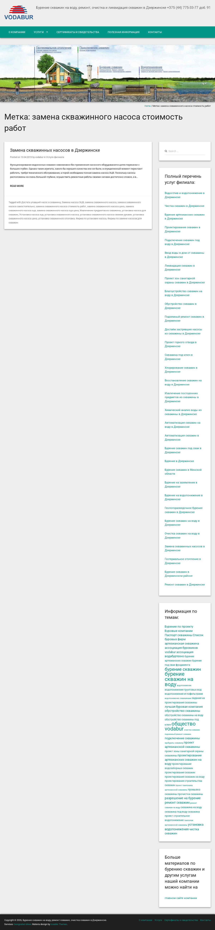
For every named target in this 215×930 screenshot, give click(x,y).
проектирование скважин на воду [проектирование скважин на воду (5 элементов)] (185, 776)
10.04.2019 (26, 157)
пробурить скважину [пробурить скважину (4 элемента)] (174, 743)
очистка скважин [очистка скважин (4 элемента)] (192, 730)
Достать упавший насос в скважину (41, 202)
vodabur (39, 157)
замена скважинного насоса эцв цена (58, 210)
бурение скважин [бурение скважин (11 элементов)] (183, 669)
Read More (17, 186)
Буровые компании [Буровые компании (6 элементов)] (179, 631)
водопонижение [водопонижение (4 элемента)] (184, 685)
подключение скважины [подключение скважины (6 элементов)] (182, 738)
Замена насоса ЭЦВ (73, 202)
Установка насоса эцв (31, 214)
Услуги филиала (55, 157)
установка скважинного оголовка (56, 218)
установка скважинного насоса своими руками (106, 214)
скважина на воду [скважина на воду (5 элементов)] (191, 807)
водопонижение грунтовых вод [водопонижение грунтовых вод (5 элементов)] (183, 689)
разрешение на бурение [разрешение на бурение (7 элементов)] (183, 798)
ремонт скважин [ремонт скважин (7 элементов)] (177, 803)
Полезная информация (124, 32)
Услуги (39, 32)
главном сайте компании (181, 898)
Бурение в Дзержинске (179, 461)
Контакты (155, 32)
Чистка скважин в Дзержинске (184, 206)
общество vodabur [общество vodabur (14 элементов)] (180, 726)
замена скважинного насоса (100, 202)
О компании (17, 32)
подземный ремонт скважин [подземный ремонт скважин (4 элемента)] (178, 734)
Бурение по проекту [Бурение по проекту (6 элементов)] (179, 626)
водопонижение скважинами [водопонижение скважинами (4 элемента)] (178, 698)
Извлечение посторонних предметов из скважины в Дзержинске (182, 397)
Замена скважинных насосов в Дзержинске (55, 150)
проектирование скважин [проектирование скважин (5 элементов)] (180, 772)
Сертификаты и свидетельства (78, 32)
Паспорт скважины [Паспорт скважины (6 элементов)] (178, 635)
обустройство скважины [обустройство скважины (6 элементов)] (182, 710)
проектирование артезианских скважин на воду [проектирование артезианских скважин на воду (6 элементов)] (183, 760)
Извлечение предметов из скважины (100, 210)
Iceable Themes (59, 924)
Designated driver (22, 924)
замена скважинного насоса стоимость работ (61, 206)
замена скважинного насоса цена (105, 206)
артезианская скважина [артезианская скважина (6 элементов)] (182, 643)
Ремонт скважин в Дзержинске (185, 584)
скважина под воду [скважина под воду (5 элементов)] (176, 811)
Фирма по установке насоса (91, 218)
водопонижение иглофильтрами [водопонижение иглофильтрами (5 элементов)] (184, 693)
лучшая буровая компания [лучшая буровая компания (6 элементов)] (184, 706)
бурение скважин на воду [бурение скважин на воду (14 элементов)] (179, 679)
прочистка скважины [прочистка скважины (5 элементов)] (190, 794)
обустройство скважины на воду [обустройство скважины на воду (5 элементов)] (184, 715)
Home (148, 106)
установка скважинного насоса (62, 214)
